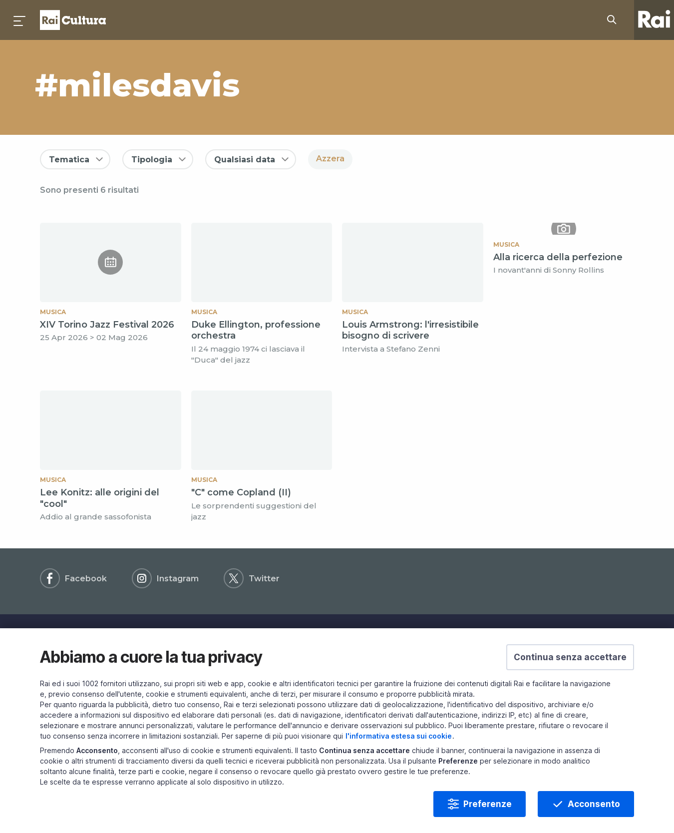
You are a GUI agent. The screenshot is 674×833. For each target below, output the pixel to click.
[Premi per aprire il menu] (20, 20)
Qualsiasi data (244, 159)
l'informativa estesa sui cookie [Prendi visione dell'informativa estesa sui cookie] (398, 753)
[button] (570, 675)
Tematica (69, 159)
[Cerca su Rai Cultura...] (614, 19)
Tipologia (151, 159)
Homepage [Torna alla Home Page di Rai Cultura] (73, 20)
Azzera (330, 158)
